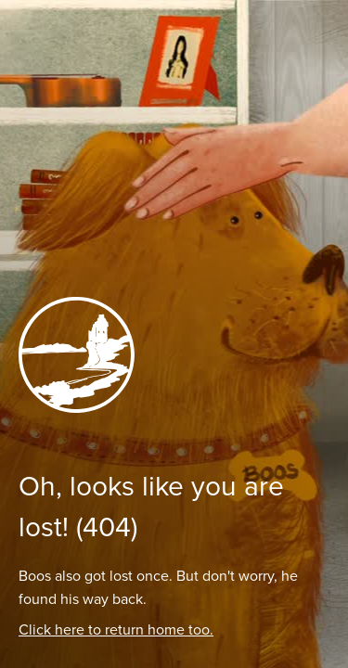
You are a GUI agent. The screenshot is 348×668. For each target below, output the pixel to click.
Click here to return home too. (116, 629)
